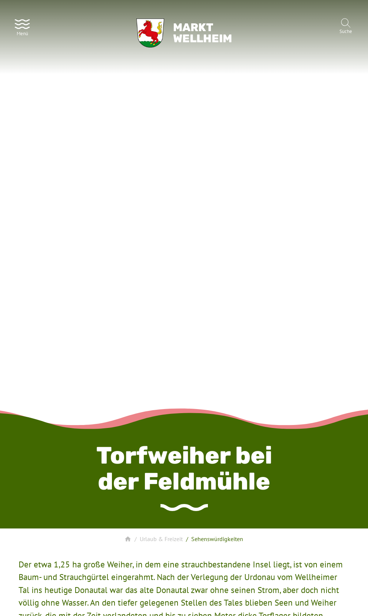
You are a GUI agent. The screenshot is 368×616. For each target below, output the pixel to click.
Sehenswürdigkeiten (217, 539)
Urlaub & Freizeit (161, 539)
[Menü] (22, 26)
